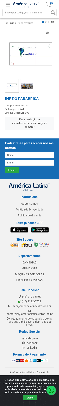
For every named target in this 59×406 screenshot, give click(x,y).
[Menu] (8, 5)
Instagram (29, 338)
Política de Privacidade (30, 209)
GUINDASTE (29, 268)
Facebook (30, 343)
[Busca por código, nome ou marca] (26, 12)
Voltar (48, 22)
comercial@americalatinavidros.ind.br (29, 312)
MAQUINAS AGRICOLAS (29, 274)
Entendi (30, 397)
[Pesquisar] (53, 12)
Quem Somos (29, 203)
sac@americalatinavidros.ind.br (29, 306)
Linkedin (29, 347)
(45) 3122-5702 (29, 301)
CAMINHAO (29, 262)
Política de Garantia (29, 215)
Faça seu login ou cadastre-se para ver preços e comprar (29, 123)
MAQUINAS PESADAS (29, 280)
